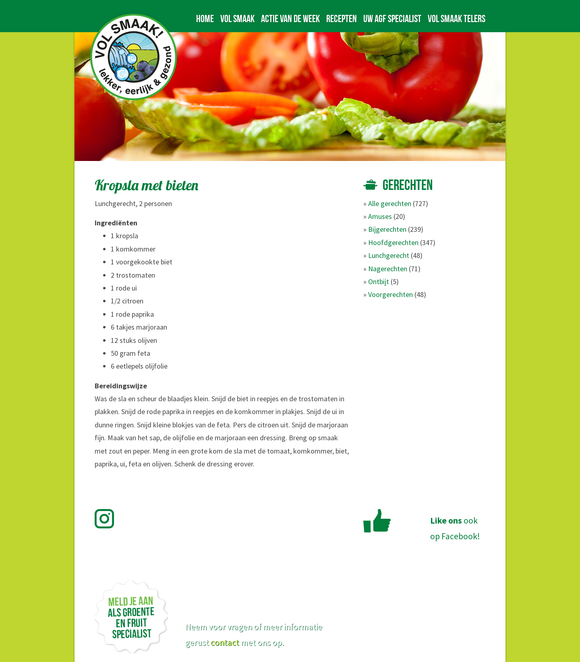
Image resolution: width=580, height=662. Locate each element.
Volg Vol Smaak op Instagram (109, 518)
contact (225, 642)
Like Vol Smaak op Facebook (377, 520)
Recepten (341, 18)
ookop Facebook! (455, 528)
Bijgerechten (387, 229)
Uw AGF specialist (392, 18)
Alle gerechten (389, 203)
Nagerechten (387, 268)
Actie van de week (290, 18)
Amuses (380, 216)
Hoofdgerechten (393, 242)
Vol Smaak (237, 18)
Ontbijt (378, 281)
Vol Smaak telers (456, 18)
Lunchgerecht (388, 255)
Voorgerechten (390, 294)
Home (205, 18)
